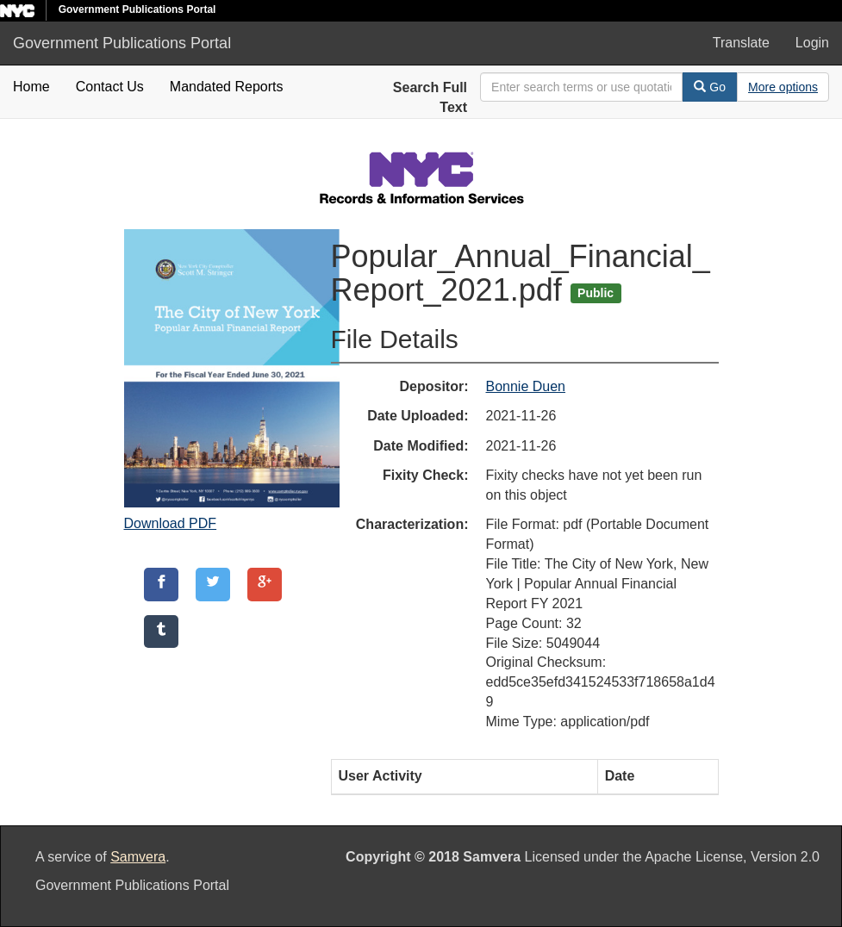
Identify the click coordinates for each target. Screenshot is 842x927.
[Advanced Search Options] (783, 87)
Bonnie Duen (526, 386)
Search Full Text (430, 97)
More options (783, 87)
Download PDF (170, 523)
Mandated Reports (227, 86)
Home (31, 86)
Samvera (137, 856)
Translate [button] (741, 42)
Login (812, 42)
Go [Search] (710, 87)
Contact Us (110, 86)
